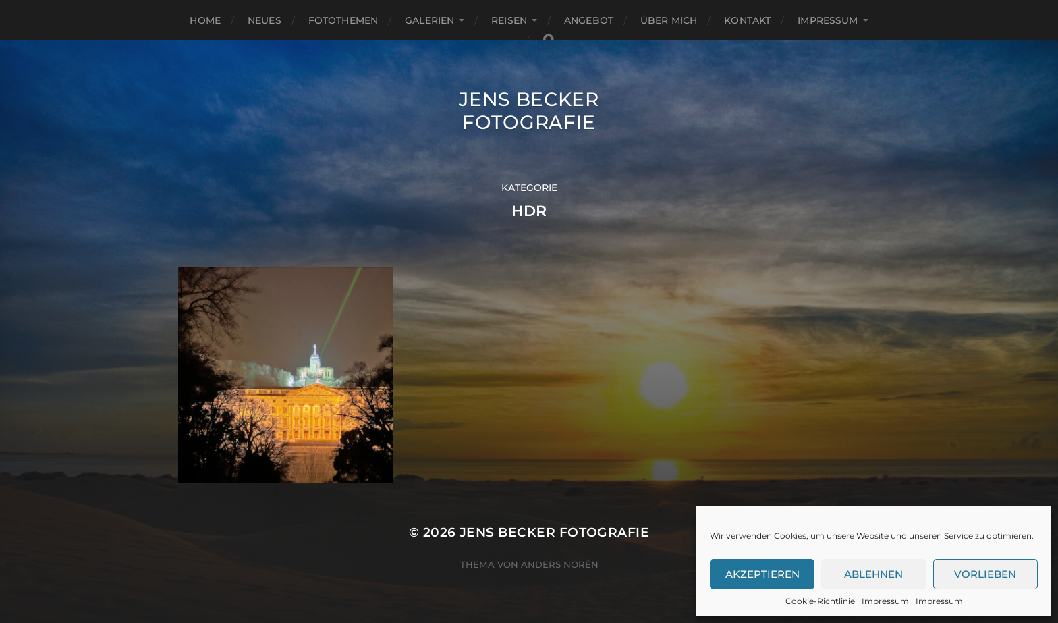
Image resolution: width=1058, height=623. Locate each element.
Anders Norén (559, 564)
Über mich (668, 20)
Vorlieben (985, 574)
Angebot (588, 20)
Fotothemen (343, 20)
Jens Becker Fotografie (529, 111)
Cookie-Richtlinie (820, 601)
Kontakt (747, 20)
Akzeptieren (762, 574)
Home (205, 20)
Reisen (509, 20)
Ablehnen (873, 574)
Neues (264, 20)
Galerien (429, 20)
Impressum (885, 601)
